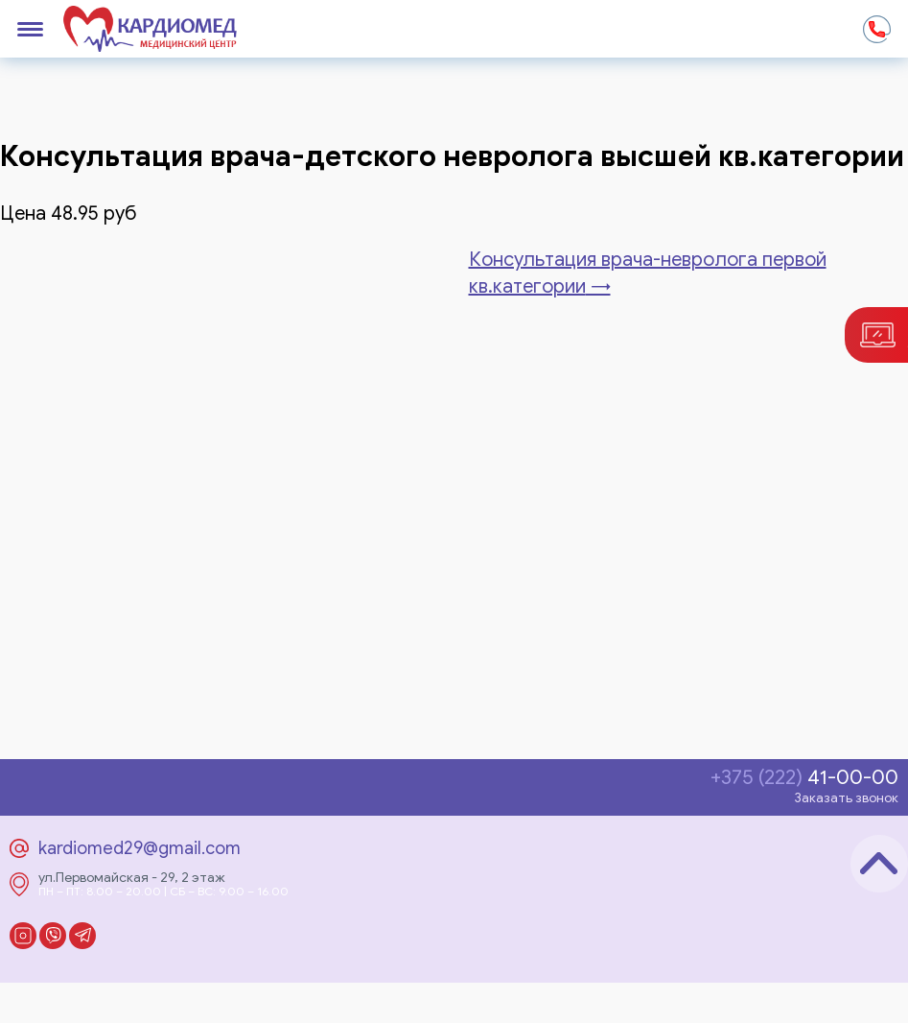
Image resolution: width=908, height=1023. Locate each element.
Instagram (23, 935)
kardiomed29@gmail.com (139, 848)
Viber (52, 935)
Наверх (879, 863)
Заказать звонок (846, 798)
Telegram (82, 935)
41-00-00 (804, 778)
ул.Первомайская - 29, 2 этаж (131, 878)
